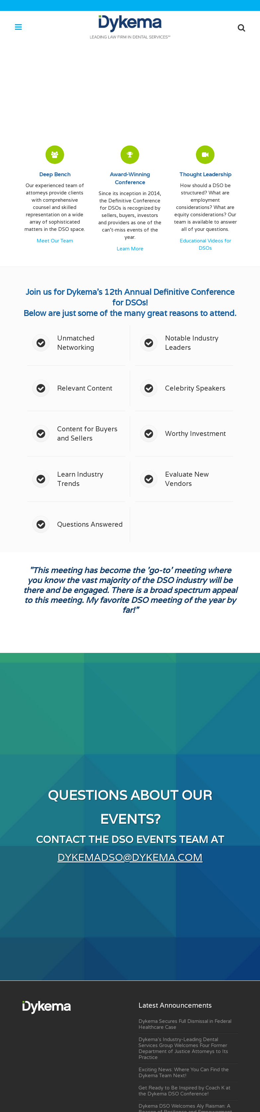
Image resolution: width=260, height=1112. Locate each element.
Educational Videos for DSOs (205, 244)
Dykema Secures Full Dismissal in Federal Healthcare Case (184, 1024)
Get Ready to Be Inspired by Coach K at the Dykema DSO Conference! (184, 1091)
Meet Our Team (55, 241)
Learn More (130, 249)
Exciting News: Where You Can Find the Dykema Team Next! (183, 1073)
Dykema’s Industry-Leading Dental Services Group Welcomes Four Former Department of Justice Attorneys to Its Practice (183, 1048)
